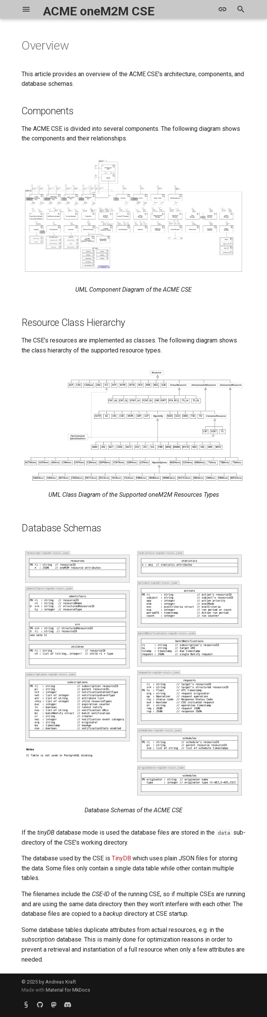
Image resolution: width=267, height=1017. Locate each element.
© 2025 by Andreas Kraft (49, 982)
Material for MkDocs (68, 990)
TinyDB (121, 858)
